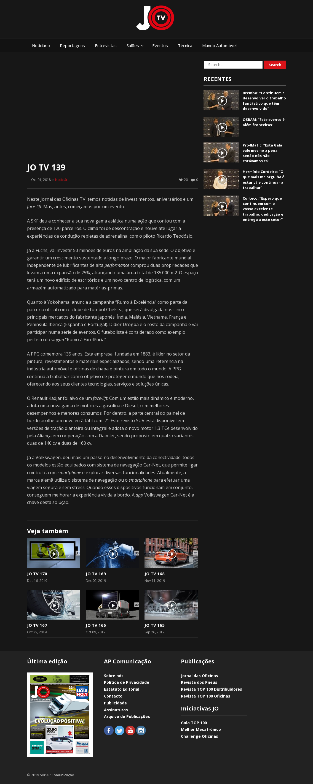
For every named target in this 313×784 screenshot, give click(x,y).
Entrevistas (106, 45)
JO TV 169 (96, 573)
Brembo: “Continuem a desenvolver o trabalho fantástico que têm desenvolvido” (264, 100)
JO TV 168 (155, 573)
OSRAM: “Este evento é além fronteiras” (264, 122)
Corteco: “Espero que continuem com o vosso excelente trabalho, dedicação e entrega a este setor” (263, 209)
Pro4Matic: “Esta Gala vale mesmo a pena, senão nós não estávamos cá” (262, 153)
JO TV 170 (37, 573)
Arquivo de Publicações (127, 716)
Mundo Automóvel (219, 45)
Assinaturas (116, 709)
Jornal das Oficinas (199, 675)
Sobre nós (114, 675)
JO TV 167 (37, 625)
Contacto (113, 696)
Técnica (185, 45)
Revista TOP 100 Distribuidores (211, 689)
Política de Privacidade (126, 682)
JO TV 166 (96, 625)
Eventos (160, 45)
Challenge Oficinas (199, 736)
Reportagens (72, 45)
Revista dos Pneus (199, 682)
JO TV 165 (155, 625)
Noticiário (41, 45)
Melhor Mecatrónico (201, 729)
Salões (133, 45)
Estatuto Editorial (121, 689)
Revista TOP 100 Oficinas (205, 696)
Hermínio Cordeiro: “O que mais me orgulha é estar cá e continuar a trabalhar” (263, 179)
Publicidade (115, 703)
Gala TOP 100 (194, 722)
